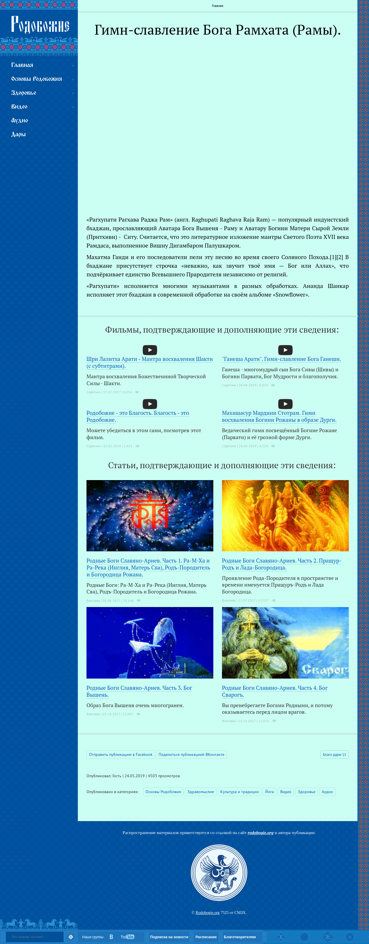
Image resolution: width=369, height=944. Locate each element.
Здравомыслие (200, 791)
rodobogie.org (261, 832)
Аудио (327, 791)
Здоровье (306, 791)
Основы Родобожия (163, 791)
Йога (269, 791)
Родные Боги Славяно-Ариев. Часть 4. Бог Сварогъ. (274, 691)
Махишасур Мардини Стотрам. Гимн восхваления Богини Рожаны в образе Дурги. (279, 416)
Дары (18, 134)
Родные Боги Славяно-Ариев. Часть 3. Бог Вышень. (139, 691)
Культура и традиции (239, 791)
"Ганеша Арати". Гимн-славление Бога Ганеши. (281, 358)
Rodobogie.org (207, 913)
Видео (285, 791)
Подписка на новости (169, 937)
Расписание (206, 937)
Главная (217, 5)
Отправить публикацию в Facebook (121, 754)
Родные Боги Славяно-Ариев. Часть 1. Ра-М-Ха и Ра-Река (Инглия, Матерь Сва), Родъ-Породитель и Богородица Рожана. (148, 567)
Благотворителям (240, 937)
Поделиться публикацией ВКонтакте (191, 754)
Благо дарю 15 (334, 754)
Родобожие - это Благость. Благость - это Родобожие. (137, 416)
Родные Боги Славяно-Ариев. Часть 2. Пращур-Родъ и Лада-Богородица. (282, 564)
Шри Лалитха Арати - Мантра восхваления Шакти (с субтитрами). (149, 362)
